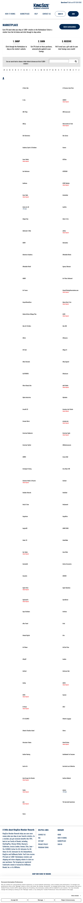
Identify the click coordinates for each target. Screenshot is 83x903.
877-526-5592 (77, 2)
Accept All (14, 900)
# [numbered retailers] (4, 70)
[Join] (73, 14)
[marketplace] (25, 14)
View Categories (69, 26)
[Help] (36, 14)
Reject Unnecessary (68, 900)
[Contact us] (46, 14)
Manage (41, 900)
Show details (75, 895)
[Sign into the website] (60, 14)
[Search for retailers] (59, 61)
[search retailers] (76, 61)
